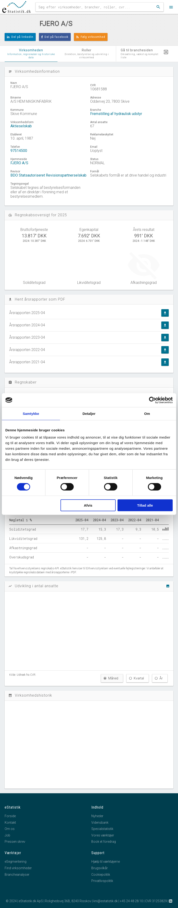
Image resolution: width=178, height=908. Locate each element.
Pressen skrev (15, 841)
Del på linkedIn (20, 37)
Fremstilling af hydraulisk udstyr (116, 113)
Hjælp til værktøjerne (105, 861)
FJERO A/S (19, 163)
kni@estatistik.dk (105, 901)
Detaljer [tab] (89, 413)
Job (7, 835)
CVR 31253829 (156, 901)
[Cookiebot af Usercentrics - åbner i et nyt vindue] (152, 400)
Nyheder (97, 816)
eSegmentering (15, 861)
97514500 (18, 150)
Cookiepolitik (100, 874)
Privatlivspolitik (102, 881)
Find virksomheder (18, 868)
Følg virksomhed (90, 37)
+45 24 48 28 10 (131, 901)
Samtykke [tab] (31, 413)
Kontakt (10, 822)
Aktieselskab (21, 126)
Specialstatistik (102, 829)
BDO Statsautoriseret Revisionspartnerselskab (48, 175)
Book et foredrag (103, 841)
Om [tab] (147, 413)
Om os (10, 829)
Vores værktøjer (102, 835)
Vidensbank (99, 822)
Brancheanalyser (17, 874)
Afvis (88, 505)
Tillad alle (145, 505)
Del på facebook (55, 37)
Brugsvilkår (99, 868)
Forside (10, 816)
